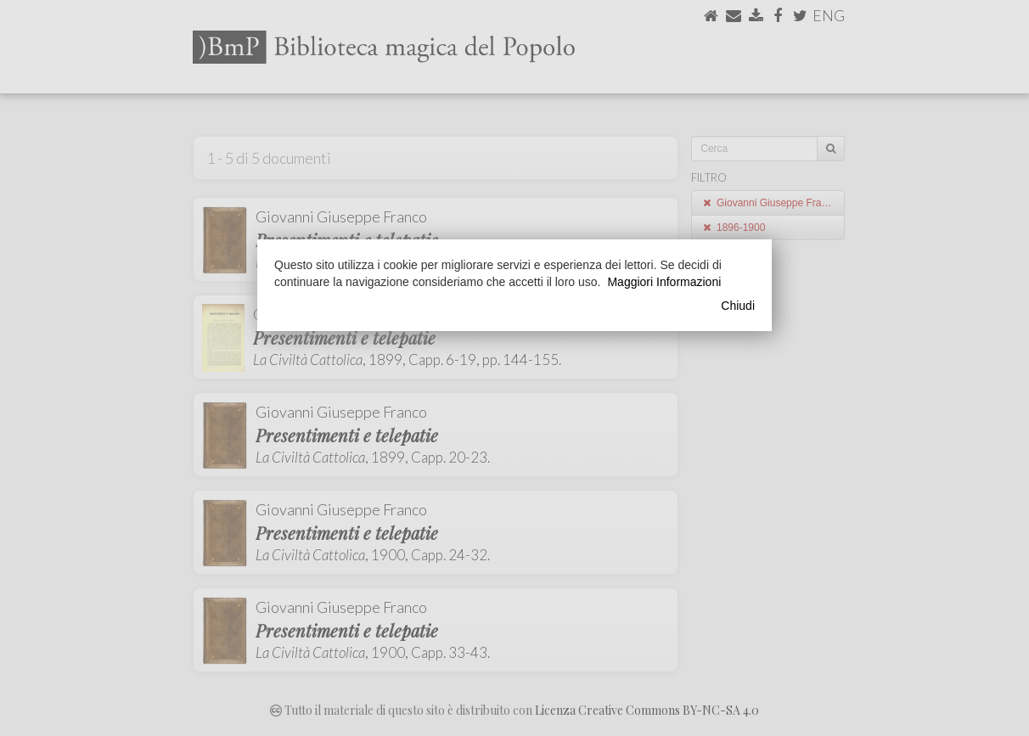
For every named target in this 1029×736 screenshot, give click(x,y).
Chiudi (738, 305)
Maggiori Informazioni (664, 282)
